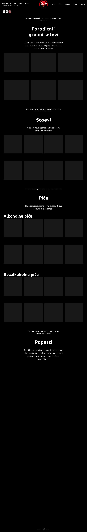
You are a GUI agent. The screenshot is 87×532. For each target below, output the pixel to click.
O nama (75, 4)
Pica (15, 3)
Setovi (27, 3)
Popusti (67, 4)
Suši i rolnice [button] (6, 3)
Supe (20, 3)
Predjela (17, 5)
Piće (60, 4)
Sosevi (54, 4)
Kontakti (82, 4)
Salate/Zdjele (7, 5)
